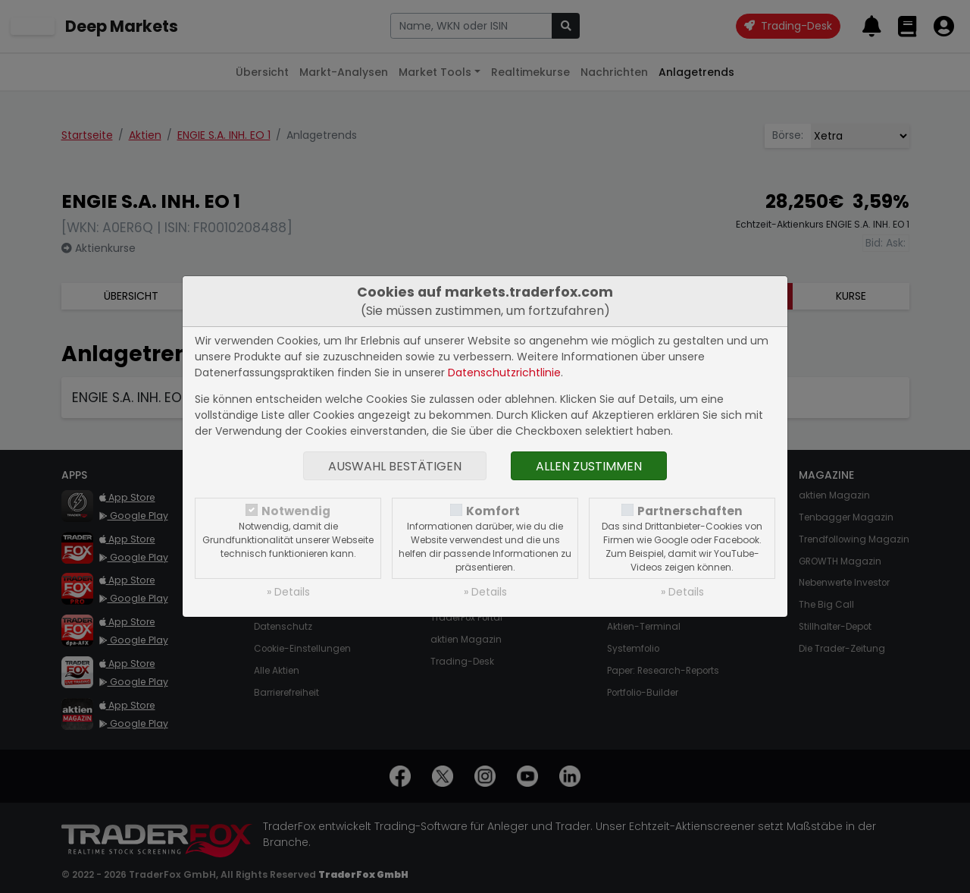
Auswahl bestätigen (395, 466)
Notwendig (295, 511)
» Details (288, 591)
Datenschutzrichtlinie (504, 372)
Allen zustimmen (589, 466)
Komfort (493, 511)
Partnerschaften (690, 511)
